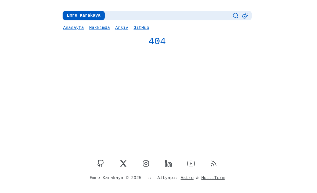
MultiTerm (212, 178)
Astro (186, 178)
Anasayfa (73, 28)
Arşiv (121, 28)
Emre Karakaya (83, 15)
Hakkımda (99, 28)
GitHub (140, 28)
